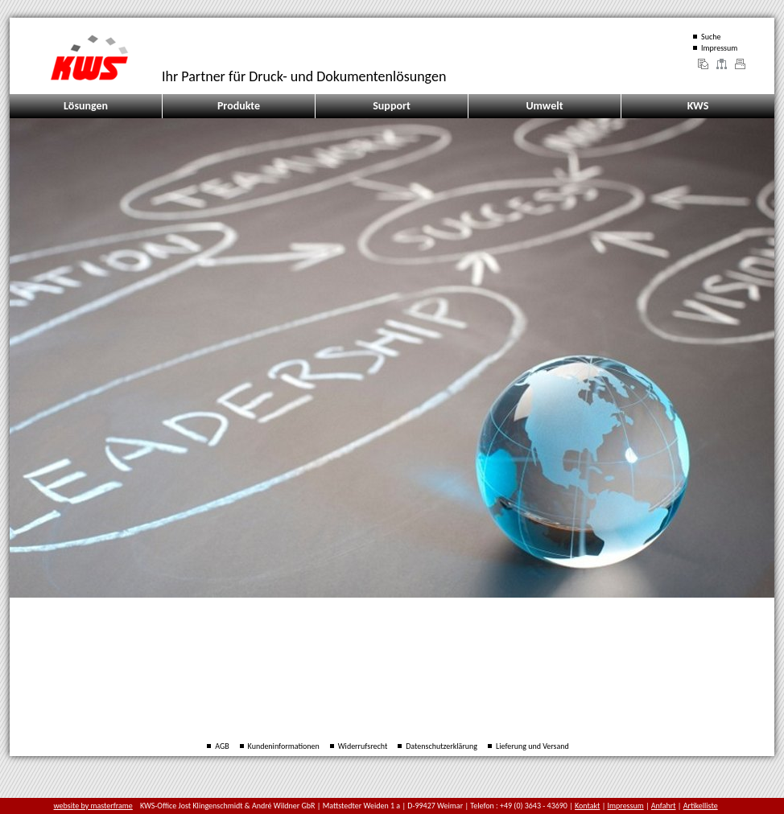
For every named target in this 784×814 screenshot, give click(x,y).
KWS (698, 106)
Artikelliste (700, 805)
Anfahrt (663, 805)
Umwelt (544, 106)
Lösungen (86, 106)
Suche (710, 36)
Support (392, 106)
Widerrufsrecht (363, 746)
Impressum (719, 48)
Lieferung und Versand (532, 746)
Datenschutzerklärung (441, 746)
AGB (222, 746)
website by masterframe (93, 805)
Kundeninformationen (284, 746)
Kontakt (587, 805)
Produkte (238, 106)
